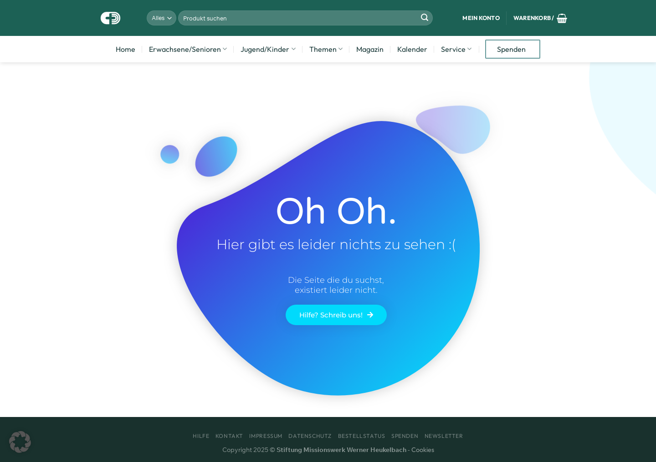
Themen (326, 49)
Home (125, 49)
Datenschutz (310, 435)
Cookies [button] (422, 450)
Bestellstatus (361, 435)
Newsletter (444, 435)
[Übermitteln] (424, 18)
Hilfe (201, 435)
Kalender (412, 49)
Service (456, 49)
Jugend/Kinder (268, 49)
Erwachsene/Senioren (188, 49)
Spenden (511, 49)
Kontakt (229, 435)
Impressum (265, 435)
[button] (20, 442)
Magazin (370, 49)
